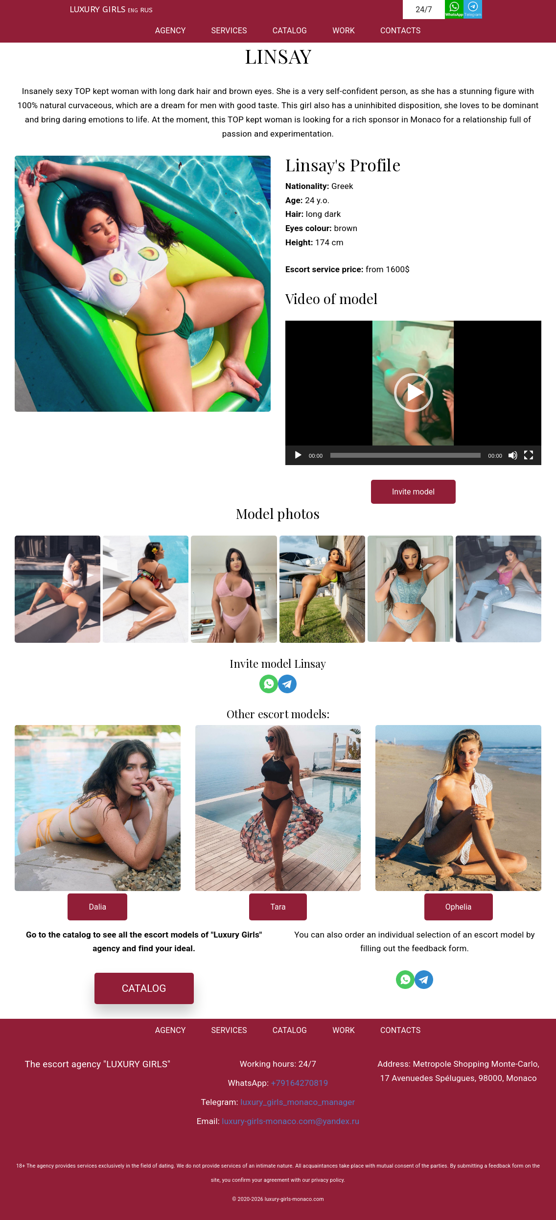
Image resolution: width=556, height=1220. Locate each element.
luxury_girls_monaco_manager (297, 1102)
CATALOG (290, 30)
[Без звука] (513, 455)
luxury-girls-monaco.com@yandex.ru (290, 1121)
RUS (146, 10)
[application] (413, 393)
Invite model (413, 491)
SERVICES (229, 30)
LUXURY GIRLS (97, 9)
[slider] (405, 455)
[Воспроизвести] (298, 455)
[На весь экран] (528, 455)
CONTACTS (400, 30)
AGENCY (170, 30)
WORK (343, 30)
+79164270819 (299, 1083)
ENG (133, 11)
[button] (413, 392)
